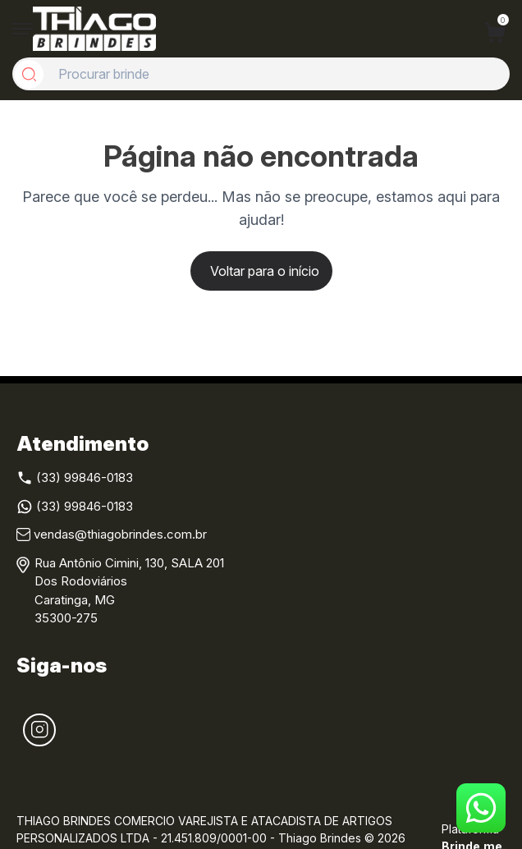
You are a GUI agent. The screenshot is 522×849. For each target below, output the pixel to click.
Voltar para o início (264, 271)
